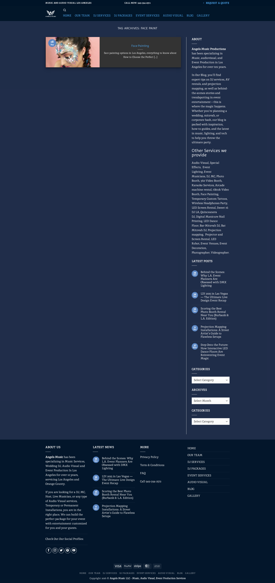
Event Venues (209, 243)
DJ (208, 176)
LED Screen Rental (204, 208)
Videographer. (220, 252)
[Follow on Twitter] (61, 550)
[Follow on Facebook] (49, 550)
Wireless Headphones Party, (210, 203)
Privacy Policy (149, 457)
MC (213, 176)
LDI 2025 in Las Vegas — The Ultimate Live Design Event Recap (214, 297)
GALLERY (193, 496)
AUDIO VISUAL (197, 482)
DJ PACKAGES (196, 468)
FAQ (143, 473)
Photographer (201, 252)
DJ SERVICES (196, 462)
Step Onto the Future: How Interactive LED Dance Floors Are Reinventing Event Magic (214, 351)
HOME (191, 448)
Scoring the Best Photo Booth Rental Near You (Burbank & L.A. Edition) (215, 313)
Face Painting (140, 46)
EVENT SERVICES (199, 475)
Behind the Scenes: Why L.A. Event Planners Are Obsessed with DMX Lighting (213, 278)
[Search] (64, 10)
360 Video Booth (211, 181)
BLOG (190, 489)
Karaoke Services (203, 185)
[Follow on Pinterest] (68, 550)
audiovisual (208, 58)
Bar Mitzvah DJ (210, 225)
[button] (67, 15)
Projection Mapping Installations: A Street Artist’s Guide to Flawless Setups (215, 332)
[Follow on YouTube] (74, 550)
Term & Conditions (152, 465)
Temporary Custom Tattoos (209, 199)
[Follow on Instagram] (55, 550)
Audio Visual (200, 163)
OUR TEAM (194, 455)
